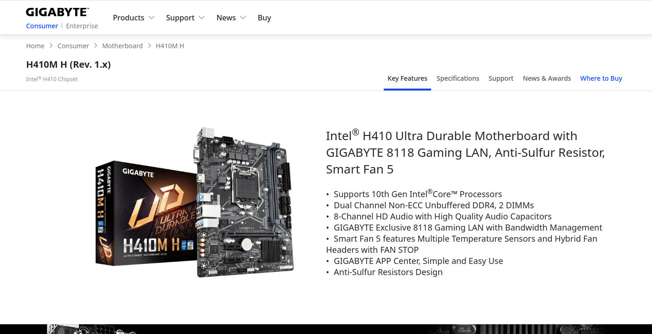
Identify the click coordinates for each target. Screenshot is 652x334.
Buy (264, 18)
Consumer (42, 25)
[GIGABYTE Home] (59, 10)
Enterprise (82, 25)
